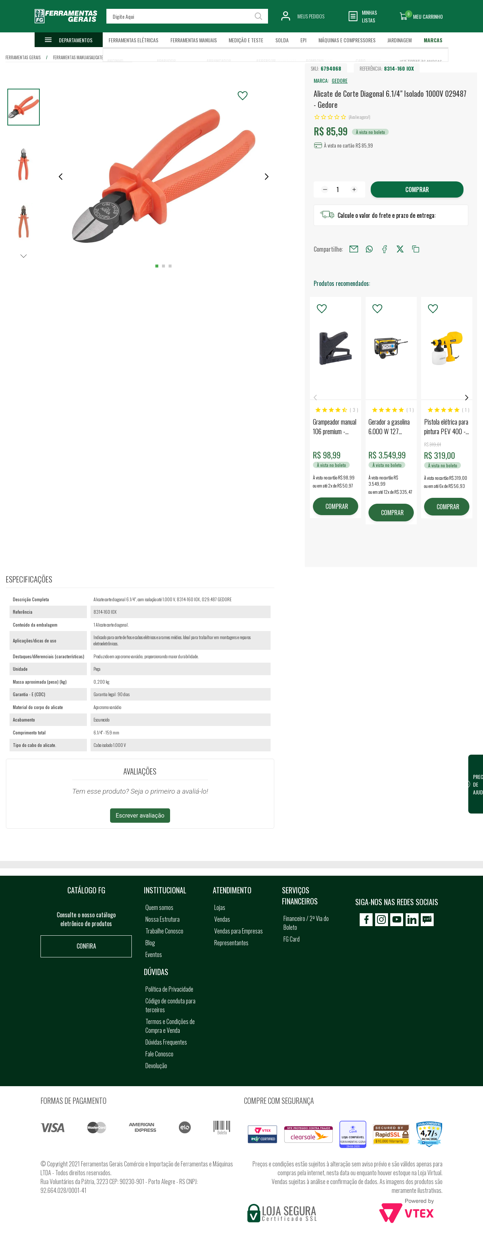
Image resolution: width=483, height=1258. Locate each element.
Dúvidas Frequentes (166, 1042)
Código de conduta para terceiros (170, 1005)
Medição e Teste (246, 40)
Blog (150, 942)
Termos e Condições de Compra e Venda (170, 1026)
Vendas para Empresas (238, 930)
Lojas (219, 907)
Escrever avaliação (140, 815)
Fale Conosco (159, 1053)
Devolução (156, 1065)
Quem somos (159, 907)
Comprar (417, 189)
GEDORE (340, 80)
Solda (282, 40)
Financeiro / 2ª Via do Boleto (306, 923)
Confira (86, 946)
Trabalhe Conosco (164, 930)
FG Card (291, 939)
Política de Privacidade (169, 989)
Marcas (433, 40)
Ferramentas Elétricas (133, 40)
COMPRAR (336, 506)
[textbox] (187, 16)
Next (466, 397)
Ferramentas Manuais (193, 40)
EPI (303, 40)
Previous (315, 397)
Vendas (222, 919)
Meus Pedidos (310, 16)
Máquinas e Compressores (347, 40)
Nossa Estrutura (162, 919)
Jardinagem (399, 40)
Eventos (153, 954)
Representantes (231, 942)
